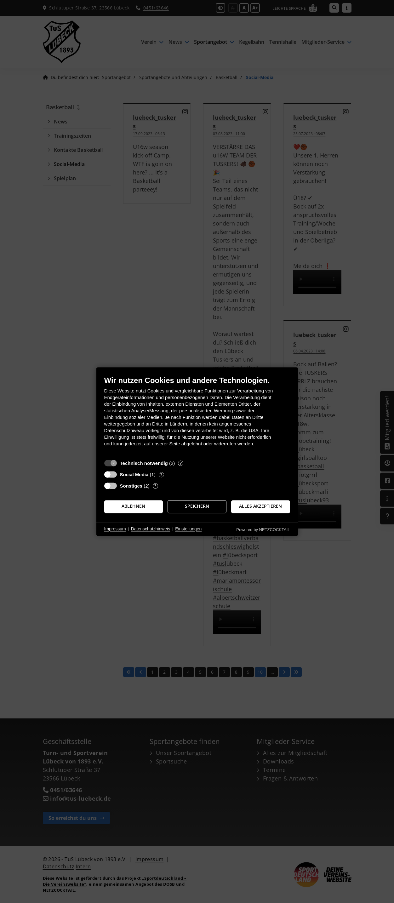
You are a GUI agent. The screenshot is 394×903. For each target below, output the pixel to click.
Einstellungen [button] (188, 529)
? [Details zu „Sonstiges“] (155, 486)
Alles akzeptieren (260, 506)
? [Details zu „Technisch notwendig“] (181, 463)
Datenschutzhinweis (150, 529)
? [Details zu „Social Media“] (161, 474)
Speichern (197, 506)
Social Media (134, 474)
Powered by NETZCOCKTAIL (263, 529)
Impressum (115, 529)
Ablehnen (133, 506)
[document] (197, 416)
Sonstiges (131, 486)
